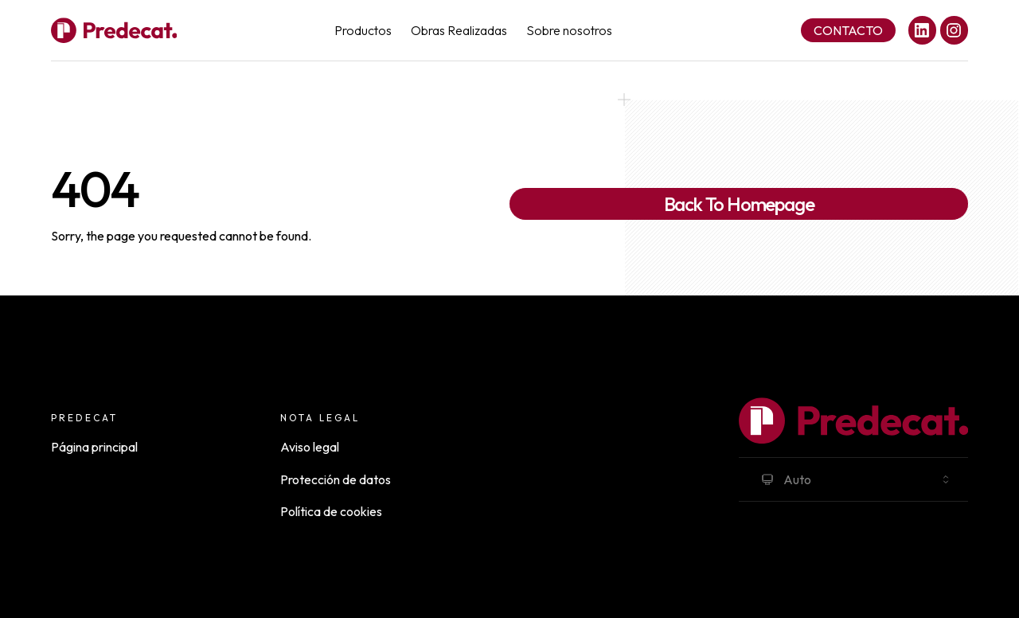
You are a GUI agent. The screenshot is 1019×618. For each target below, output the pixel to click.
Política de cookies (331, 511)
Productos (363, 30)
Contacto (848, 30)
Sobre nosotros (569, 30)
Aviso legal (309, 447)
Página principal (94, 447)
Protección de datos (335, 479)
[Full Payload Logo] (114, 30)
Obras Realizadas (459, 30)
